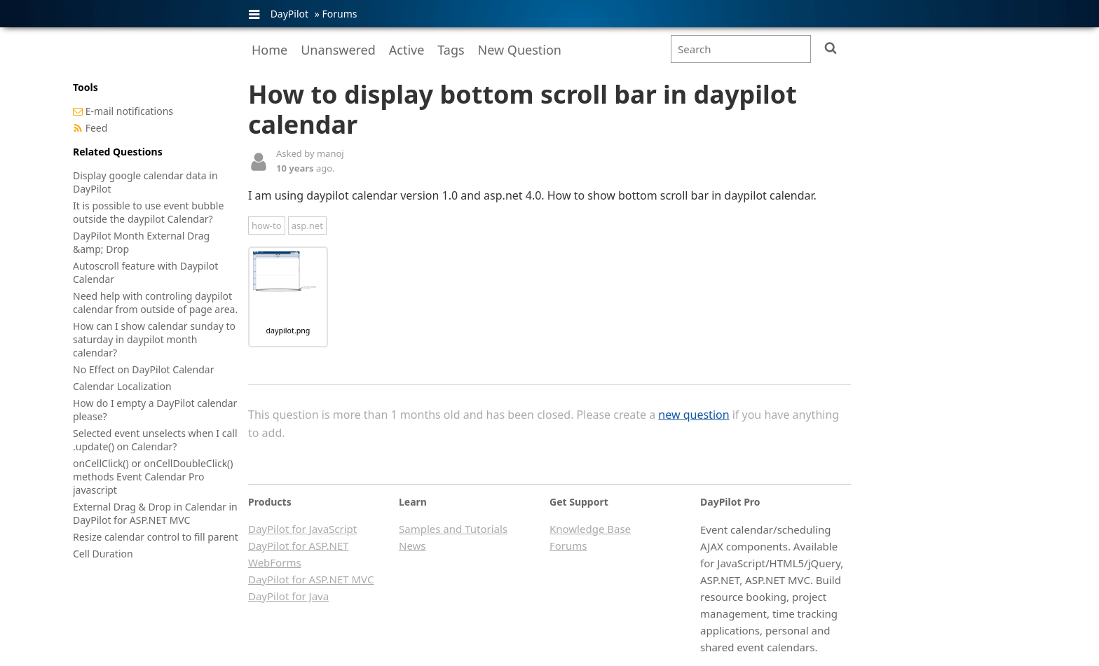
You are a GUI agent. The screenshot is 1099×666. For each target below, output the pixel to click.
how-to (267, 225)
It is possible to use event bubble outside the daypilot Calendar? (148, 212)
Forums (339, 13)
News (412, 546)
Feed (97, 127)
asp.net (307, 225)
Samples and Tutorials (453, 529)
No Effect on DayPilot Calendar (143, 369)
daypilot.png (288, 330)
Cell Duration (103, 553)
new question (693, 414)
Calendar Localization (122, 386)
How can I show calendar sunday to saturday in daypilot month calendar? (154, 339)
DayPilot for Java (288, 596)
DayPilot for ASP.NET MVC (311, 579)
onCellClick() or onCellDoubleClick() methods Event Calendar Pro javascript (153, 477)
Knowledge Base (590, 529)
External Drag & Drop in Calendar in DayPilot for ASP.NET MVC (155, 513)
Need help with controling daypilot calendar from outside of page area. (155, 302)
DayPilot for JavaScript (302, 529)
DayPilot (289, 13)
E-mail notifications (129, 111)
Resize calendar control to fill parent (155, 536)
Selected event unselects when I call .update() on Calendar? (155, 439)
